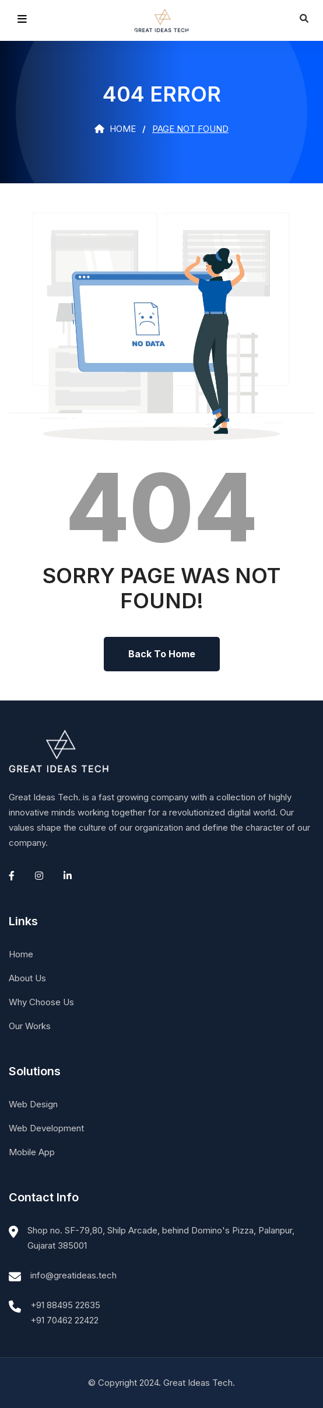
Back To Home (161, 654)
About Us (27, 978)
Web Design (33, 1104)
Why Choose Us (41, 1002)
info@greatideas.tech (73, 1275)
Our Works (30, 1025)
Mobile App (32, 1152)
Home (115, 128)
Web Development (46, 1128)
